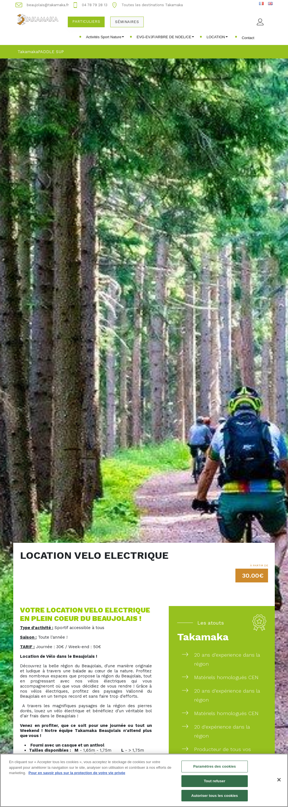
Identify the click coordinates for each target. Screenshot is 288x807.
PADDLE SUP (51, 51)
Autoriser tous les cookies (214, 799)
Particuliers (86, 21)
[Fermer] (279, 783)
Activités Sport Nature (105, 37)
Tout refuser (214, 784)
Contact (248, 38)
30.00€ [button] (253, 575)
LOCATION (217, 37)
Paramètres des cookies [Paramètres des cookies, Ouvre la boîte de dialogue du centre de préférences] (214, 770)
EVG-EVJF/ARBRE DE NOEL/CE (165, 37)
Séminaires (127, 22)
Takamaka (27, 51)
